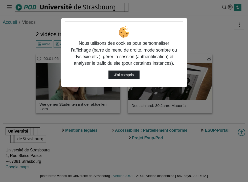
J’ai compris (124, 75)
